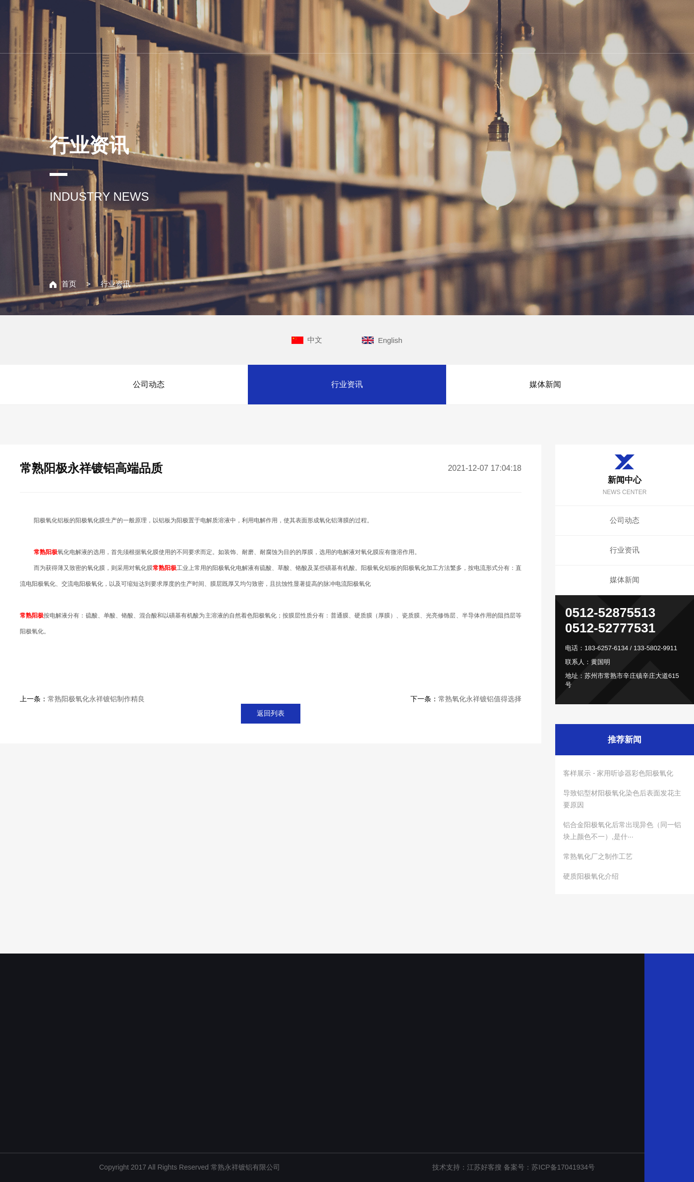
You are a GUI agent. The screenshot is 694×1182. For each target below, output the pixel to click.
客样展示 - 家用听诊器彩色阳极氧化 (618, 773)
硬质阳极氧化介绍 (591, 876)
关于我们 (390, 26)
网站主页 (324, 26)
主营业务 (455, 26)
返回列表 (271, 713)
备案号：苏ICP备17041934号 (549, 1167)
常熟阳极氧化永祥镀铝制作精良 (96, 699)
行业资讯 (115, 284)
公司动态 (149, 384)
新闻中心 (520, 26)
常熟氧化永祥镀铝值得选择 (479, 699)
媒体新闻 (545, 384)
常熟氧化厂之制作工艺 (598, 856)
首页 (63, 284)
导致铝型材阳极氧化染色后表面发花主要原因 (622, 799)
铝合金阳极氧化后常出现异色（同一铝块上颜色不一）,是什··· (622, 831)
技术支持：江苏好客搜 (468, 1167)
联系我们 (586, 26)
